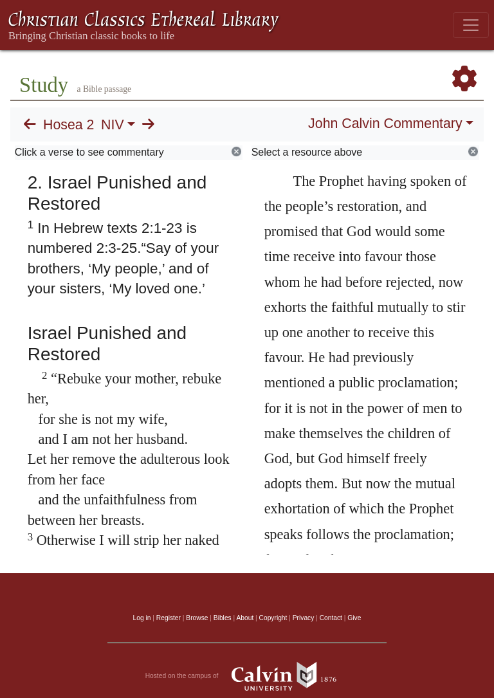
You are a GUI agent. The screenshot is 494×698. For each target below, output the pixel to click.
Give (354, 617)
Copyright (273, 617)
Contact (331, 617)
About (244, 617)
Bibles (223, 617)
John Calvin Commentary (385, 123)
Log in (142, 617)
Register (168, 617)
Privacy (304, 617)
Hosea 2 (68, 125)
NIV (112, 125)
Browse (197, 617)
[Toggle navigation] (471, 25)
